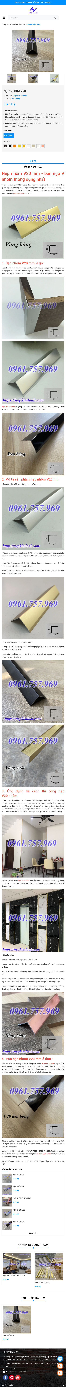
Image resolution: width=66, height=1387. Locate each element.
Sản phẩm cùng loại (12, 1169)
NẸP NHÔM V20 (9, 1335)
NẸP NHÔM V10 (19, 1186)
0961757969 (10, 1369)
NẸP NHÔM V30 (19, 1222)
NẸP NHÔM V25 (19, 1210)
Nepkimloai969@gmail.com (16, 1372)
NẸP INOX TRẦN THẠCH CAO (14, 1276)
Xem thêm (33, 1233)
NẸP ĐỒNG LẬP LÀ (42, 1283)
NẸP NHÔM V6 (18, 1175)
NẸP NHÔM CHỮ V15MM (22, 1198)
